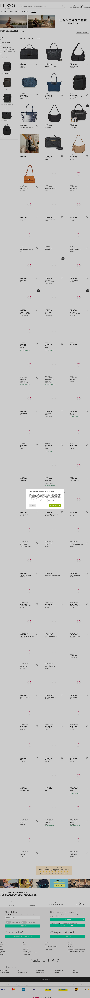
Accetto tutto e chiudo (55, 505)
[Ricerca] (62, 6)
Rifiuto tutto (32, 505)
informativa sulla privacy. (51, 502)
